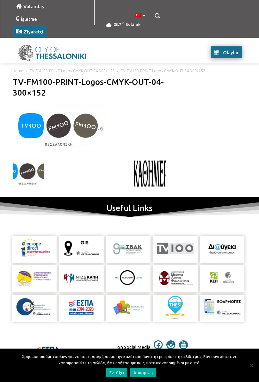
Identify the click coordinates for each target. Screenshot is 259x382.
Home (18, 71)
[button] (157, 15)
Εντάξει (116, 372)
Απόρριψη (143, 372)
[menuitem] (140, 15)
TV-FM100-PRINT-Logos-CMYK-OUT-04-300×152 (71, 71)
